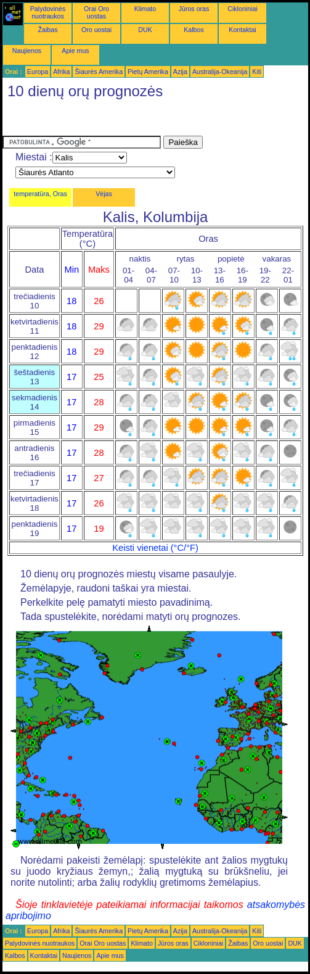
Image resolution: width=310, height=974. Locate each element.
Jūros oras (194, 8)
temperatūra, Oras (40, 193)
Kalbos (194, 29)
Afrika (61, 71)
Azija (180, 71)
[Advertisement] (101, 120)
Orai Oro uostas (96, 12)
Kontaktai (242, 29)
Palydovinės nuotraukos (47, 12)
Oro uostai (96, 29)
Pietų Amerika (148, 71)
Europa (37, 71)
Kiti (256, 71)
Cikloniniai (242, 8)
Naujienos (26, 50)
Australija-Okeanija (219, 71)
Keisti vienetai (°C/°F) (155, 548)
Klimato (145, 8)
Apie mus (75, 50)
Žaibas (48, 29)
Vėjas (104, 193)
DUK (145, 29)
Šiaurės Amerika (99, 71)
